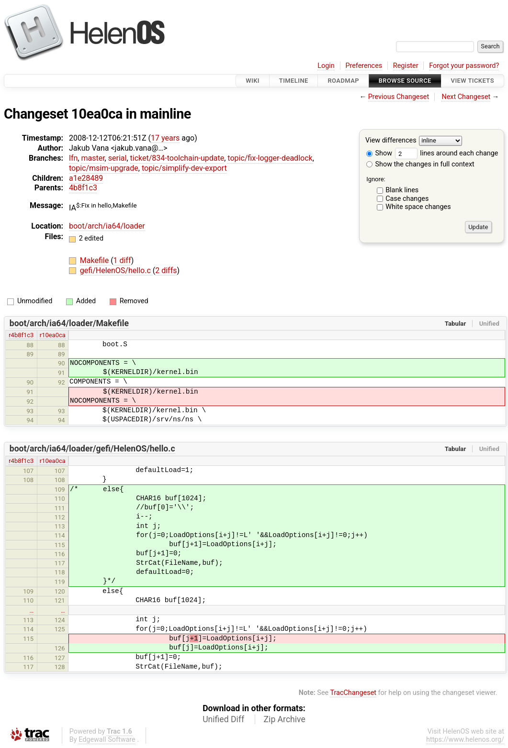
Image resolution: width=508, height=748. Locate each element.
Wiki (253, 80)
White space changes (418, 207)
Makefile (95, 260)
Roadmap (343, 80)
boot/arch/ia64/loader (107, 226)
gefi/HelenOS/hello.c (116, 270)
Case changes (407, 199)
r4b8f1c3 (21, 335)
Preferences (363, 66)
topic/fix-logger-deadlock (269, 158)
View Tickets (472, 80)
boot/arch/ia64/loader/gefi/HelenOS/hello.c (92, 448)
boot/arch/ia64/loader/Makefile (69, 323)
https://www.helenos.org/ (465, 740)
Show (379, 153)
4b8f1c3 (83, 187)
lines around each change (446, 153)
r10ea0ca (53, 335)
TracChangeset (353, 693)
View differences (391, 141)
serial (117, 158)
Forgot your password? (464, 66)
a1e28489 (86, 178)
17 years (165, 138)
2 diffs (166, 270)
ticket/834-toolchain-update (177, 158)
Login (326, 66)
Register (405, 66)
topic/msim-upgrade (103, 168)
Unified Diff (223, 719)
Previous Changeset (398, 97)
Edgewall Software (107, 740)
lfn (73, 158)
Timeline (293, 80)
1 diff (122, 260)
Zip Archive (284, 719)
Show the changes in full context (420, 164)
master (92, 158)
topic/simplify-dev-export (184, 168)
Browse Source (405, 80)
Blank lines (401, 190)
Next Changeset (465, 97)
